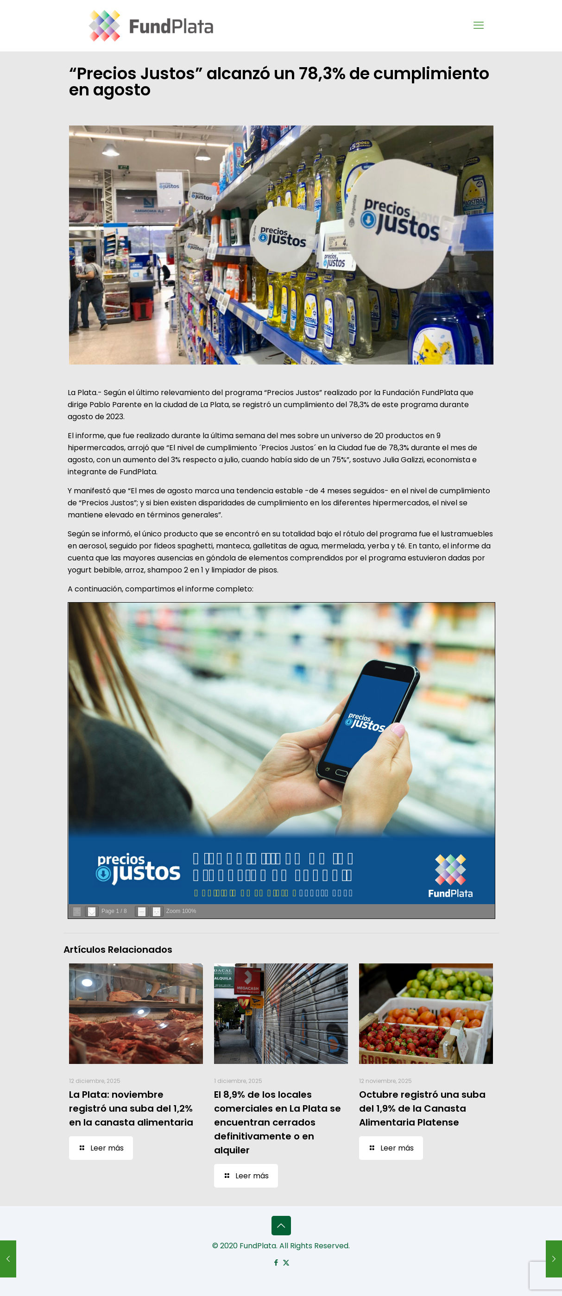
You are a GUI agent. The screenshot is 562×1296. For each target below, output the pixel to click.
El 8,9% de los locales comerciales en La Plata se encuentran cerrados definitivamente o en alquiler (277, 1122)
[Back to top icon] (281, 1225)
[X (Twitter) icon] (286, 1262)
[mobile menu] (478, 25)
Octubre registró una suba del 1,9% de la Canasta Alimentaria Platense (422, 1108)
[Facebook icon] (276, 1262)
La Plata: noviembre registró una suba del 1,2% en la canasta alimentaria (131, 1108)
